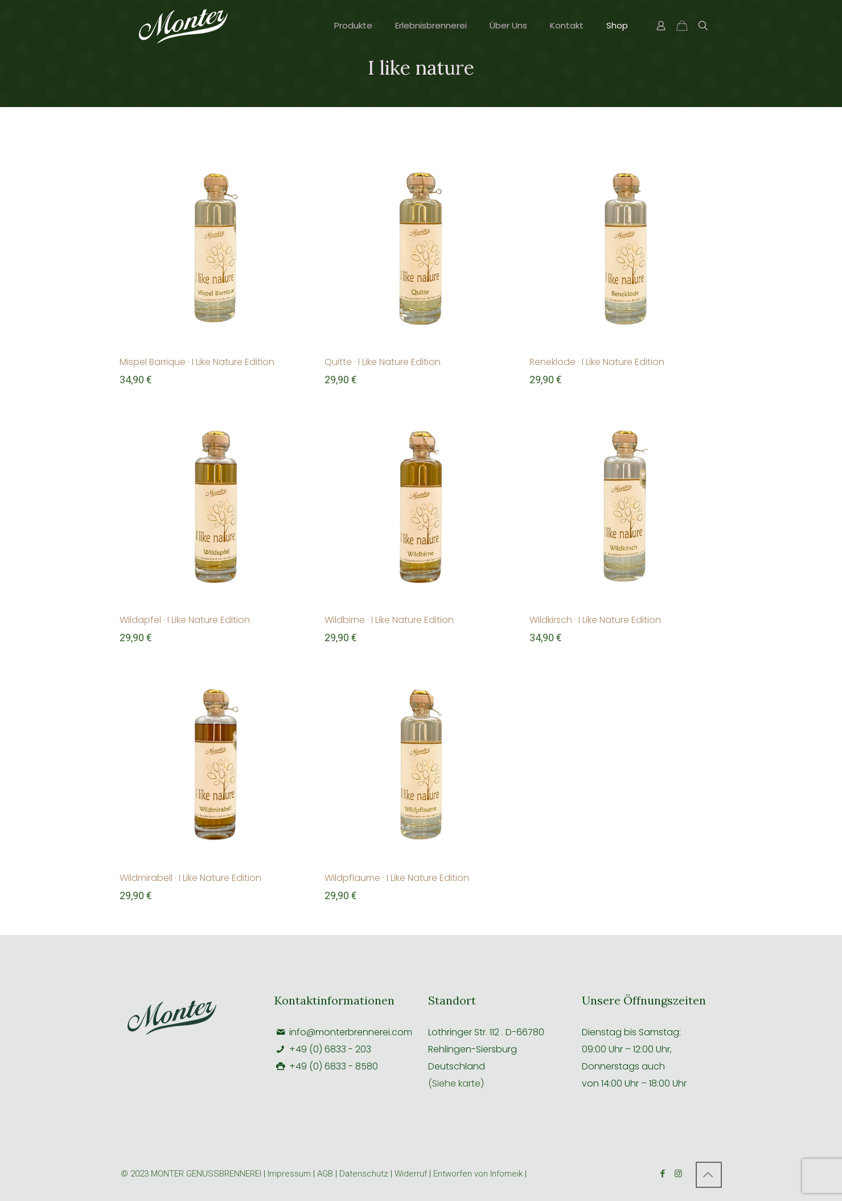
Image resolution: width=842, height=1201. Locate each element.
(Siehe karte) (456, 1083)
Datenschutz (363, 1174)
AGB (325, 1174)
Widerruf (412, 1174)
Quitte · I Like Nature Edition (383, 361)
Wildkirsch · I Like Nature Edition (595, 619)
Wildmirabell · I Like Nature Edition (190, 877)
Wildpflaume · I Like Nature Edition (397, 877)
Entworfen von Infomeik (478, 1174)
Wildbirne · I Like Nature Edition (389, 619)
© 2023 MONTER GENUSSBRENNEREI (192, 1174)
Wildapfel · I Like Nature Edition (185, 619)
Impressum (289, 1174)
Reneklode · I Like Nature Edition (596, 361)
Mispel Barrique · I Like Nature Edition (197, 361)
